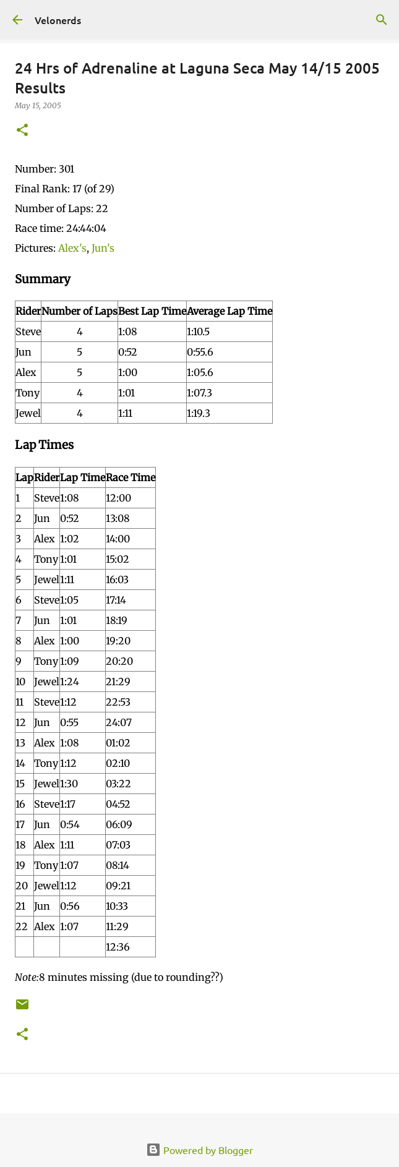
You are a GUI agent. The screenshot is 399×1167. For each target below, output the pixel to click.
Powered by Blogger (199, 1149)
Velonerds (58, 20)
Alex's (72, 248)
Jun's (103, 248)
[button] (22, 130)
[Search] (381, 20)
